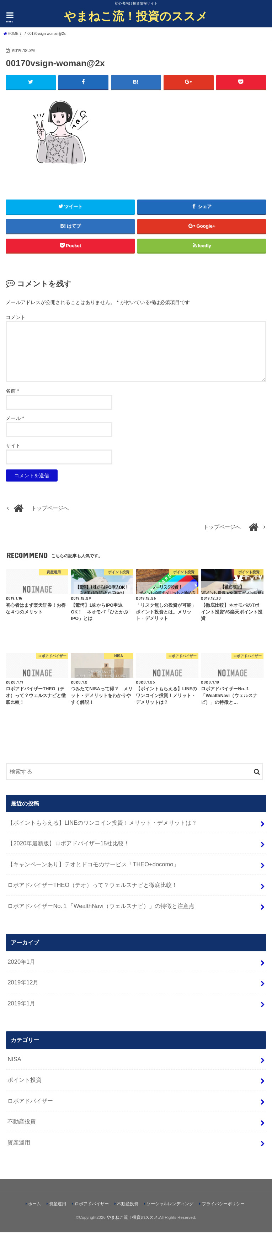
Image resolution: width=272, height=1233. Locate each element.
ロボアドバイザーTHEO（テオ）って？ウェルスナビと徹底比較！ (92, 885)
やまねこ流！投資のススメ (136, 16)
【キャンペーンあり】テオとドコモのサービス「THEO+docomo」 (93, 864)
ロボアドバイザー (30, 1101)
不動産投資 (21, 1122)
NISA (14, 1059)
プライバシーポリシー (223, 1204)
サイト (13, 446)
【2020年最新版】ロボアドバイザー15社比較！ (68, 844)
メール (15, 418)
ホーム (34, 1204)
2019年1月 (21, 1003)
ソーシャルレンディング (169, 1204)
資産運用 (18, 1143)
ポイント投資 (24, 1080)
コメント (16, 318)
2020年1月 (21, 962)
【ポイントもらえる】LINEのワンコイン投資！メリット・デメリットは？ (102, 823)
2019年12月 (22, 983)
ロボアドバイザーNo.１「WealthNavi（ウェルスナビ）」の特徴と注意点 (100, 906)
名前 (12, 391)
